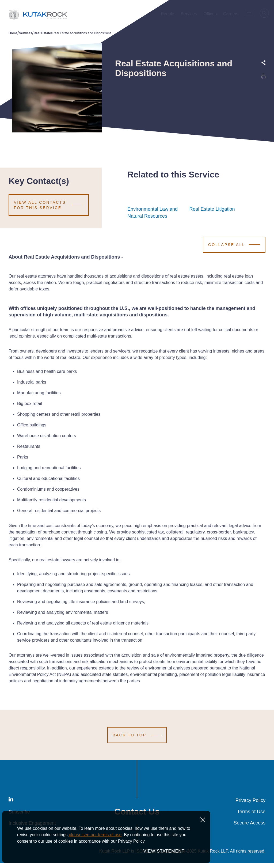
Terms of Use (251, 811)
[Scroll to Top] (137, 735)
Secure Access (249, 822)
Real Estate (42, 33)
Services (25, 33)
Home (13, 33)
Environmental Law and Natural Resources (155, 212)
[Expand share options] (263, 62)
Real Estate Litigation (212, 209)
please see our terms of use (95, 854)
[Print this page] (263, 78)
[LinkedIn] (11, 800)
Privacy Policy (250, 800)
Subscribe (19, 811)
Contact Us (137, 812)
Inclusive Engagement (32, 823)
